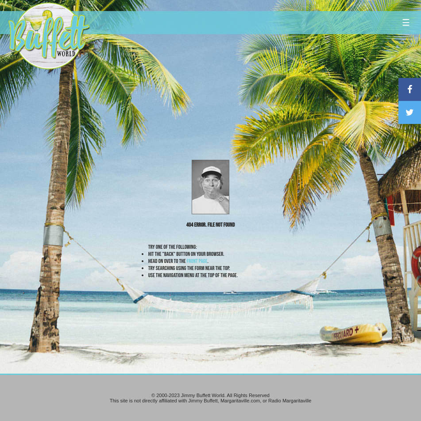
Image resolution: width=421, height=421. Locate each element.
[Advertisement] (251, 82)
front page (197, 261)
